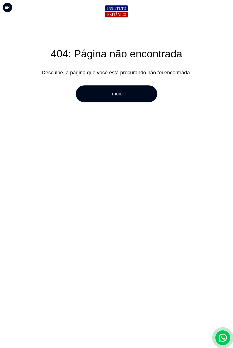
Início (116, 93)
